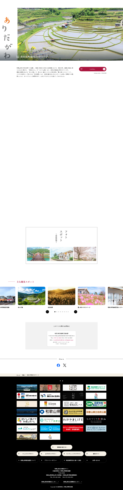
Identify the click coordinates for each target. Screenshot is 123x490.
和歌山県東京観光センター (48, 482)
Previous (47, 311)
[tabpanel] (31, 297)
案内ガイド (96, 454)
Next (75, 311)
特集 (23, 375)
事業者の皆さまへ (62, 447)
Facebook (58, 365)
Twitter (65, 365)
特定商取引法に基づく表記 (73, 460)
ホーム (18, 375)
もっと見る (31, 297)
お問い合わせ (96, 460)
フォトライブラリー (28, 454)
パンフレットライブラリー (73, 454)
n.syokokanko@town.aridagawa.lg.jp (63, 340)
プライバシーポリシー (50, 460)
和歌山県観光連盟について (28, 460)
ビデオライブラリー (50, 454)
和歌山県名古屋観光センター (71, 482)
